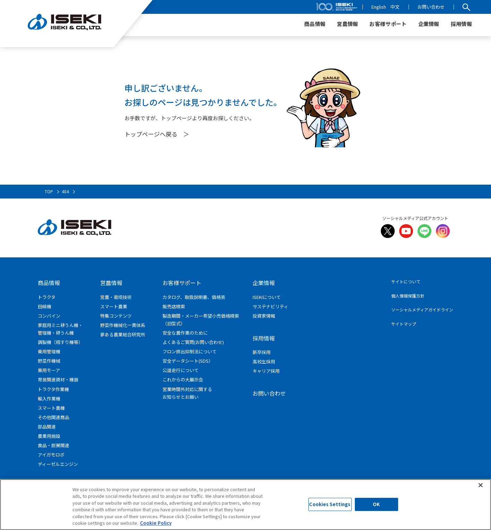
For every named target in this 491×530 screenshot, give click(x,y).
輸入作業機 (49, 398)
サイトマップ (403, 324)
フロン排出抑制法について (190, 351)
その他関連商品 (53, 417)
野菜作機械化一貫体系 (122, 325)
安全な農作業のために (185, 332)
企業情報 (264, 283)
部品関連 (47, 426)
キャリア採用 (266, 371)
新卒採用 (262, 352)
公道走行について (181, 370)
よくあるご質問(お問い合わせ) (193, 342)
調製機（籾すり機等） (60, 342)
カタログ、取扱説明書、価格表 (194, 297)
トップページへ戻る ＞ (156, 134)
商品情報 (49, 283)
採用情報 (264, 338)
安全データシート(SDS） (188, 360)
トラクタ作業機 (53, 389)
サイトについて (405, 281)
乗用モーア (49, 370)
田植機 (44, 306)
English (378, 6)
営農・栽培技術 (116, 297)
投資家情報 (264, 315)
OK (376, 504)
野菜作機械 (49, 360)
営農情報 (111, 283)
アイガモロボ (51, 454)
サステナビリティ (270, 306)
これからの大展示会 (183, 379)
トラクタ (46, 297)
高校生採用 (264, 361)
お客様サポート (182, 283)
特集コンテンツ (116, 315)
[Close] (480, 485)
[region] (245, 504)
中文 (395, 6)
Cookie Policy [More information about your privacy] (156, 523)
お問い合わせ (431, 6)
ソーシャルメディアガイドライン (422, 309)
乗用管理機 (49, 351)
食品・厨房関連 (53, 445)
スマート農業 (113, 306)
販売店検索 (174, 306)
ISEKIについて (267, 297)
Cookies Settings (329, 504)
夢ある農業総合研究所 (122, 334)
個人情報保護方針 (407, 296)
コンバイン (49, 315)
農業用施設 (49, 436)
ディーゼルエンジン (58, 464)
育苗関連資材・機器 (58, 379)
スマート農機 (51, 408)
